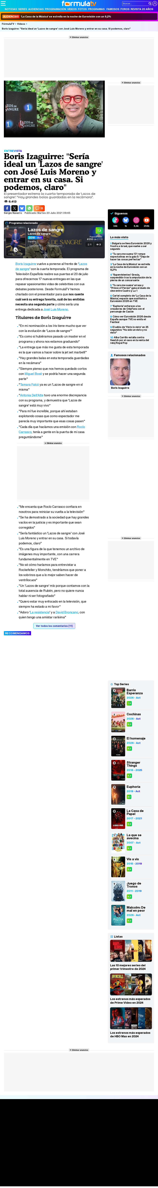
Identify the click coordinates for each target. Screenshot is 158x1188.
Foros (125, 9)
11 (41, 208)
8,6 (129, 824)
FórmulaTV (8, 23)
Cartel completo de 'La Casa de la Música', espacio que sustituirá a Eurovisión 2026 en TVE (130, 298)
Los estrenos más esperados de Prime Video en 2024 (130, 1001)
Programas (96, 9)
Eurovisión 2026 (103, 1123)
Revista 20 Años (142, 9)
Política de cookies (66, 1150)
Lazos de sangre (45, 229)
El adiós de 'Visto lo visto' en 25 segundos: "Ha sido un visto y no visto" (129, 329)
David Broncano (67, 612)
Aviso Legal (25, 1150)
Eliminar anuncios (80, 37)
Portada (8, 1114)
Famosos (112, 9)
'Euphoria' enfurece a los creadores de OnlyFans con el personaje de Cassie (127, 308)
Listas (36, 1121)
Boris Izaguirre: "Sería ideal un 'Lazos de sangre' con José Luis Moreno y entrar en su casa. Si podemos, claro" (66, 28)
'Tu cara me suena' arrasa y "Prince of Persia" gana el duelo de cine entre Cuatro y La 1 (130, 288)
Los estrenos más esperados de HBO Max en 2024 (130, 1034)
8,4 (129, 869)
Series (22, 9)
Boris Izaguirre (25, 264)
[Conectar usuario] (154, 3)
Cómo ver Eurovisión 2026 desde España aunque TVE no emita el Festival (130, 319)
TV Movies (39, 1124)
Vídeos (72, 9)
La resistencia (39, 612)
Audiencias (36, 9)
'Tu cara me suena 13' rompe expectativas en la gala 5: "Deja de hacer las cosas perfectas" (129, 256)
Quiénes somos (9, 1150)
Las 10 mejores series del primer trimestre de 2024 (128, 967)
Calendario (39, 1117)
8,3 (129, 775)
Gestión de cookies (88, 1150)
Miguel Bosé (33, 373)
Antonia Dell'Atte (32, 395)
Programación (55, 9)
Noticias (11, 9)
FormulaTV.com (9, 1155)
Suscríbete (133, 1125)
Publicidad (105, 1150)
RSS (127, 1150)
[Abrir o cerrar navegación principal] (3, 3)
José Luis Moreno (55, 309)
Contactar (117, 1150)
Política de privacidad (43, 1150)
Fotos (82, 9)
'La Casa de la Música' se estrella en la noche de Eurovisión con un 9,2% (56, 16)
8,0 (129, 724)
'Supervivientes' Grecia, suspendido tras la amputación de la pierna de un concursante (130, 277)
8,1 (129, 796)
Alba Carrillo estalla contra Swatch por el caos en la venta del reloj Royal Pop (129, 340)
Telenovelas (103, 1128)
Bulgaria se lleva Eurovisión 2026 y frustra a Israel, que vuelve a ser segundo (131, 246)
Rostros (131, 1114)
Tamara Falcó (29, 384)
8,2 (129, 748)
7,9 (129, 703)
